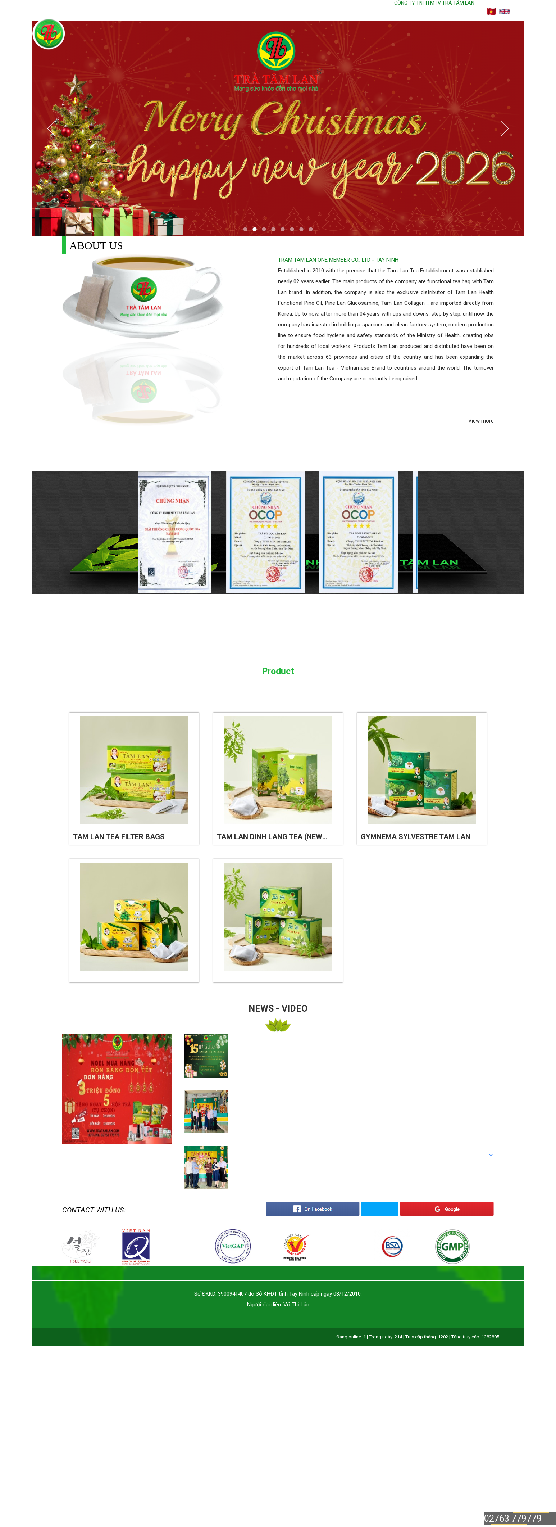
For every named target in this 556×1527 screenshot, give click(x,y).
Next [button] (429, 533)
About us (256, 11)
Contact (358, 11)
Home (223, 11)
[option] (184, 532)
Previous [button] (127, 533)
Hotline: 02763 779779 (424, 11)
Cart (472, 11)
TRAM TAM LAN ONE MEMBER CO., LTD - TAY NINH (338, 260)
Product (293, 11)
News (326, 11)
